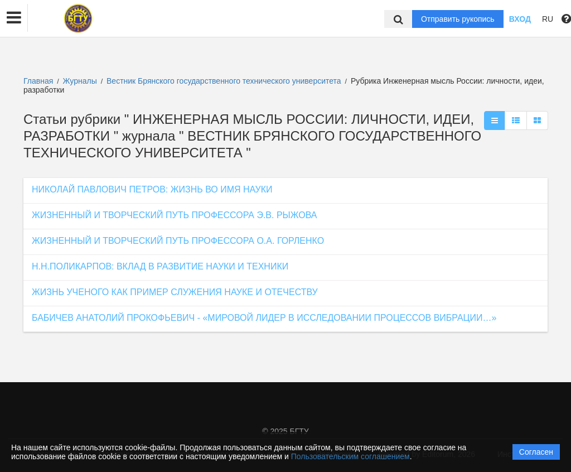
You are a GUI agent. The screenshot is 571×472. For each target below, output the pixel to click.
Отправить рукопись (458, 19)
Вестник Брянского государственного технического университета (225, 80)
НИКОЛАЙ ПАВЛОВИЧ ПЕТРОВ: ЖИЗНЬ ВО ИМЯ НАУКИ (152, 189)
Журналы (80, 80)
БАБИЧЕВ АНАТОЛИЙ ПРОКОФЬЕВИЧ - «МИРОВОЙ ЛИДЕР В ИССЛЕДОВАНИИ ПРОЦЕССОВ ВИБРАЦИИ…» (264, 317)
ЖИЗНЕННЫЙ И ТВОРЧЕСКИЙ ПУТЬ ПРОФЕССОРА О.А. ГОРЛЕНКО (178, 240)
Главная (38, 80)
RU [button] (547, 19)
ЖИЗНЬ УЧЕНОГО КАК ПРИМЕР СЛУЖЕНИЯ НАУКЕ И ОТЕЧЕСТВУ (175, 292)
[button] (14, 18)
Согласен (536, 451)
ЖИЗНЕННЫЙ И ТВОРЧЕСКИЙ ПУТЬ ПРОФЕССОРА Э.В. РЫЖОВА (174, 215)
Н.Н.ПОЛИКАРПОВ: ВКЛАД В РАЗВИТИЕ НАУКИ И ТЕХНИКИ (160, 266)
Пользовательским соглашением (350, 456)
